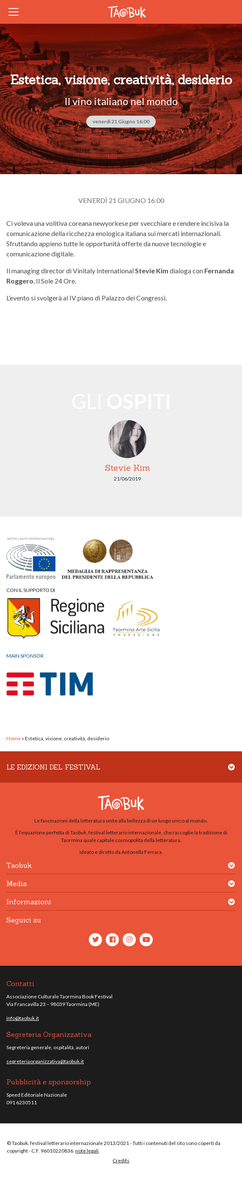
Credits (121, 1160)
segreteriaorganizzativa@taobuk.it (45, 1061)
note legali (87, 1151)
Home (13, 738)
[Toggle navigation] (16, 11)
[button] (231, 772)
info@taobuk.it (22, 1018)
